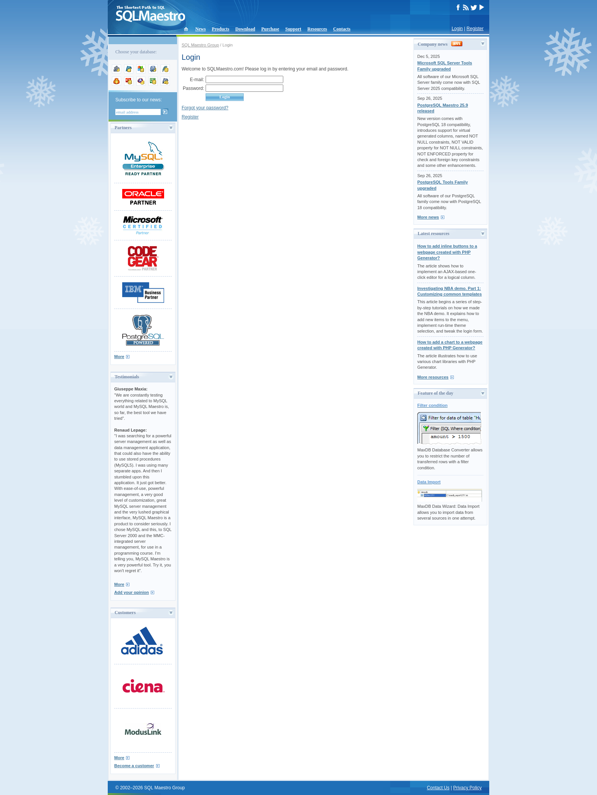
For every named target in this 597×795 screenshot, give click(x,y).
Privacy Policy (467, 787)
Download (245, 29)
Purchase (270, 29)
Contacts (341, 29)
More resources (433, 377)
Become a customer (134, 765)
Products (220, 29)
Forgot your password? (205, 107)
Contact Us (438, 787)
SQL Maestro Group (200, 45)
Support (293, 29)
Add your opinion (131, 592)
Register (475, 28)
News (200, 29)
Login (457, 28)
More (119, 356)
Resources (317, 29)
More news (428, 217)
